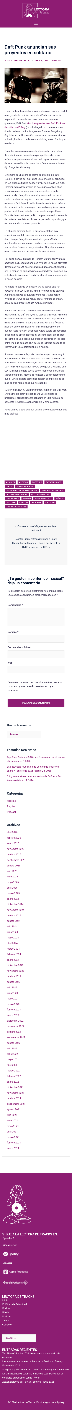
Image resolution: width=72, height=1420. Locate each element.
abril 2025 (12, 887)
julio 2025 (12, 871)
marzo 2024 (13, 948)
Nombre (13, 632)
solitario (50, 503)
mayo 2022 (13, 1059)
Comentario (15, 605)
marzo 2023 (13, 1004)
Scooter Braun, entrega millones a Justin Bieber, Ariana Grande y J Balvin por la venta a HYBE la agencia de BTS (36, 543)
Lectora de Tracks (20, 61)
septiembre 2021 (16, 1103)
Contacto (7, 1324)
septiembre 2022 (16, 1037)
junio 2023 (12, 993)
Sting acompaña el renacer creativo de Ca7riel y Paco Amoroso (35, 1369)
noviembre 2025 (15, 849)
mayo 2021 (13, 1126)
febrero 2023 (14, 1009)
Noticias (57, 61)
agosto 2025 (13, 865)
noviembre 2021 (15, 1092)
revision (23, 503)
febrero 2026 (14, 837)
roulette (36, 503)
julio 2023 (12, 987)
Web (10, 662)
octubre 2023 (14, 976)
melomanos (13, 498)
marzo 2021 (13, 1137)
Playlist (11, 806)
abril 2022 (12, 1065)
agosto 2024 (13, 921)
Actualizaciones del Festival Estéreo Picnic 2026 (28, 1381)
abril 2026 (12, 832)
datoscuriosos (53, 482)
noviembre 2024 (15, 910)
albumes (10, 482)
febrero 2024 (14, 954)
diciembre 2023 (15, 965)
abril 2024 (12, 943)
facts (9, 486)
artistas (23, 482)
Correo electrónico (19, 647)
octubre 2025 (14, 854)
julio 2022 (12, 1048)
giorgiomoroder (25, 486)
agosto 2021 (13, 1109)
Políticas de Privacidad (14, 1304)
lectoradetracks (40, 494)
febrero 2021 (14, 1142)
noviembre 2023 (15, 970)
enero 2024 (13, 959)
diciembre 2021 (15, 1087)
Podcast (11, 812)
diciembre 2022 (15, 1020)
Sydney (60, 1402)
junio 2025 (12, 876)
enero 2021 (13, 1148)
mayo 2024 (13, 937)
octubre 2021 (14, 1098)
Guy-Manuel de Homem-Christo (22, 490)
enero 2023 (13, 1015)
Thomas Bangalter (16, 507)
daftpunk (37, 482)
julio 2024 (12, 926)
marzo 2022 (13, 1070)
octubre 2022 (14, 1031)
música (59, 498)
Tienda (5, 1320)
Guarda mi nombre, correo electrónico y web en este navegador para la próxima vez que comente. (35, 686)
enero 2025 (13, 898)
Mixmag (27, 498)
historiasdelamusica (52, 490)
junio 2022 (12, 1054)
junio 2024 (12, 932)
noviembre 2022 (15, 1026)
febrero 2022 (14, 1076)
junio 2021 (12, 1120)
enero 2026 (13, 843)
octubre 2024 (14, 915)
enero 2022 (13, 1081)
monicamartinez (43, 498)
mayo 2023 (13, 998)
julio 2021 (12, 1115)
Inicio (5, 1300)
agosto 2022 (13, 1043)
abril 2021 (12, 1131)
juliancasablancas (17, 494)
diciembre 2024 (15, 904)
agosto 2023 (13, 982)
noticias (11, 503)
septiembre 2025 (16, 860)
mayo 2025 (13, 882)
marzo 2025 (13, 893)
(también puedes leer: (39, 123)
